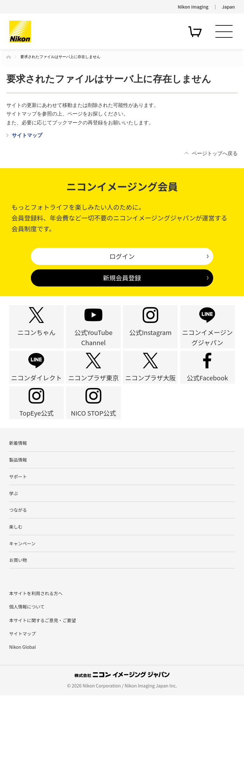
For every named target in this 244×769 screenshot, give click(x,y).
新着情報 (18, 491)
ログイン (122, 256)
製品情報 (18, 511)
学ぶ (13, 551)
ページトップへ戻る (215, 153)
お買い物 (18, 631)
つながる (18, 571)
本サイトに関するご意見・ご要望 (42, 693)
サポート (18, 531)
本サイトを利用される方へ (36, 666)
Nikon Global (22, 720)
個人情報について (27, 680)
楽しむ (16, 591)
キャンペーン (22, 611)
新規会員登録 (122, 277)
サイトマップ (22, 707)
